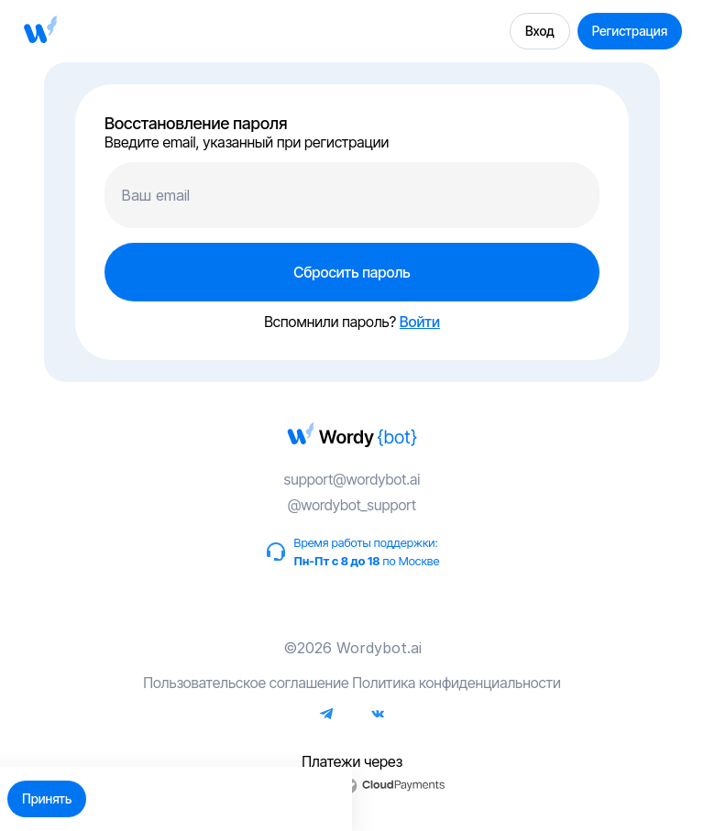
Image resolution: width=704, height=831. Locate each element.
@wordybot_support (352, 505)
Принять (47, 798)
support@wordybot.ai (352, 479)
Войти (420, 321)
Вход (540, 30)
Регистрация (629, 30)
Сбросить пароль (351, 272)
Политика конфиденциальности (456, 682)
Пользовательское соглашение (245, 682)
